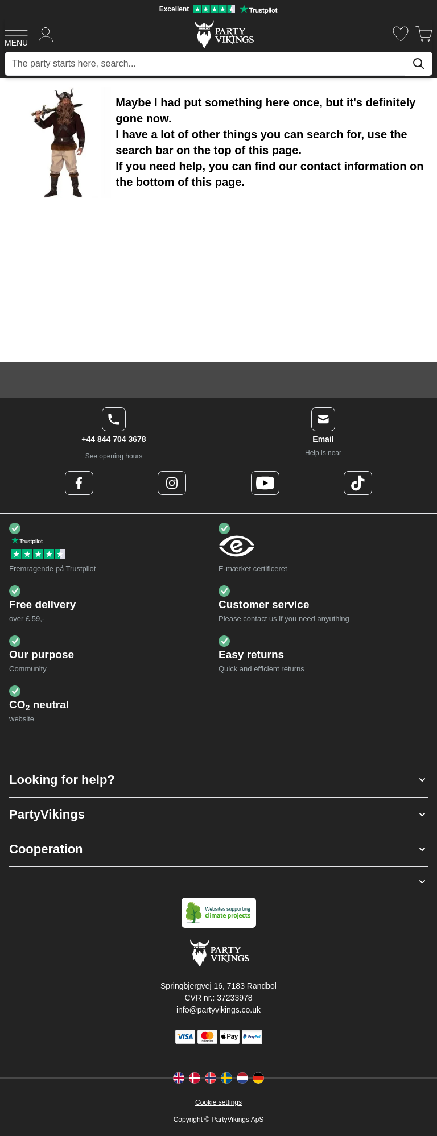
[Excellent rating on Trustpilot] (218, 9)
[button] (218, 780)
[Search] (418, 64)
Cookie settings (218, 1102)
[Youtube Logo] (265, 483)
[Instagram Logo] (172, 483)
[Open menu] (16, 34)
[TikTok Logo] (358, 483)
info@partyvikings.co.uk (218, 1009)
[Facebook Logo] (79, 483)
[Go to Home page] (223, 33)
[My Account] (46, 33)
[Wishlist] (401, 34)
